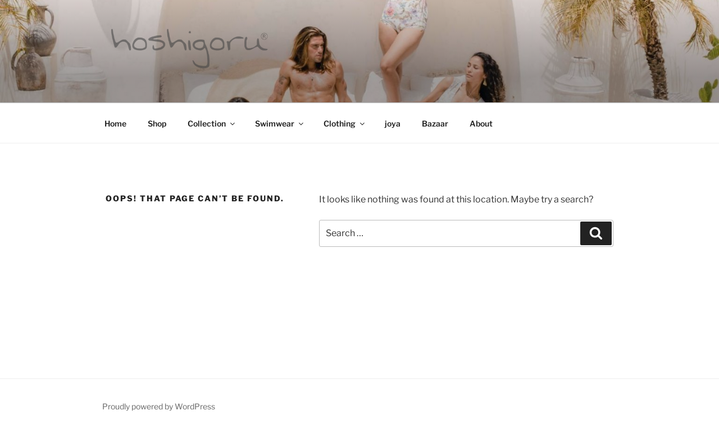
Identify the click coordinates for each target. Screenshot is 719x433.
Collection (212, 123)
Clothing (345, 123)
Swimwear (280, 123)
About (481, 123)
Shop (157, 123)
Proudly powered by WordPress (158, 406)
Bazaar (435, 123)
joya (393, 123)
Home (115, 123)
